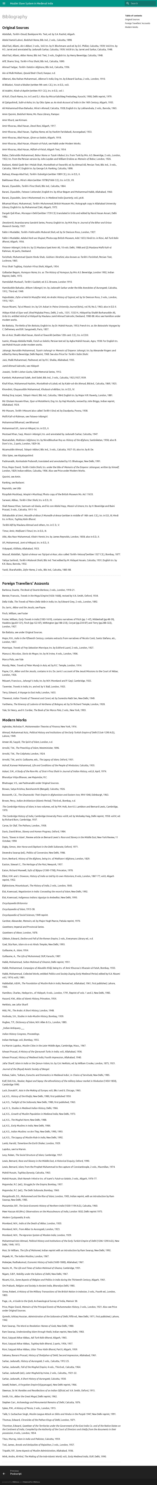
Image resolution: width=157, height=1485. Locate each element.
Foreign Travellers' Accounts (137, 23)
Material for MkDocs (31, 1482)
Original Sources (132, 19)
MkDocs (16, 1482)
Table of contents (133, 16)
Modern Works (131, 27)
